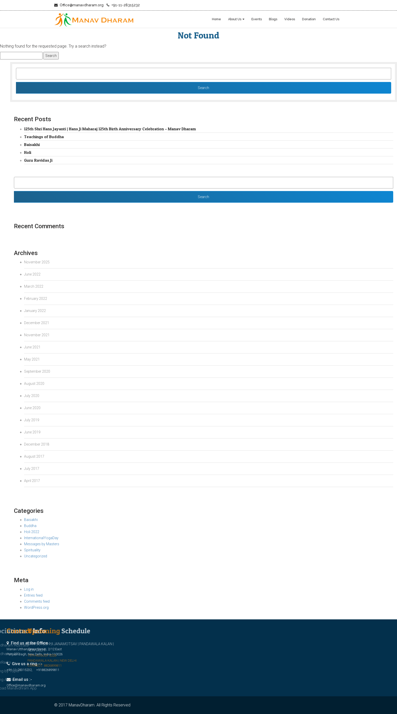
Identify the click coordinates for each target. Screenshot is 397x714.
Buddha (30, 526)
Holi (27, 152)
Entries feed (33, 595)
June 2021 (32, 347)
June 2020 (32, 408)
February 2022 (35, 299)
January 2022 (35, 311)
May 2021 (32, 359)
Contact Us (331, 19)
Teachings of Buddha (44, 136)
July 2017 (31, 469)
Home (216, 19)
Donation (309, 19)
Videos (289, 19)
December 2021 (36, 323)
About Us (234, 19)
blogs (273, 19)
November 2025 (37, 262)
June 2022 (32, 274)
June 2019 (32, 432)
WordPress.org (36, 607)
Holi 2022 (31, 532)
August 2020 (34, 384)
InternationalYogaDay (41, 538)
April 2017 (32, 481)
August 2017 (34, 456)
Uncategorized (35, 556)
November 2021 (37, 335)
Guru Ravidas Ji (38, 160)
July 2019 (31, 420)
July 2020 (31, 396)
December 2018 (36, 444)
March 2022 (33, 286)
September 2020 (37, 371)
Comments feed (37, 601)
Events (256, 19)
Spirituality (32, 550)
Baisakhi (32, 144)
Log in (29, 589)
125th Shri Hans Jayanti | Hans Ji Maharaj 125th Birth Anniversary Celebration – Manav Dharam (110, 128)
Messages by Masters (41, 544)
